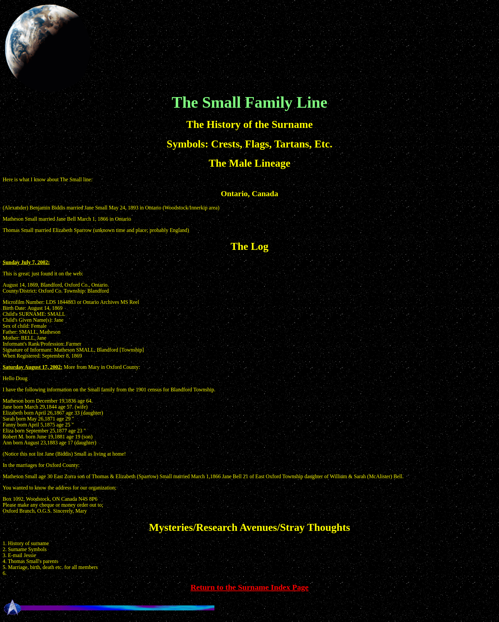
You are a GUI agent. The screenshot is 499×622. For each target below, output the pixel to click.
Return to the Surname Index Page (250, 587)
